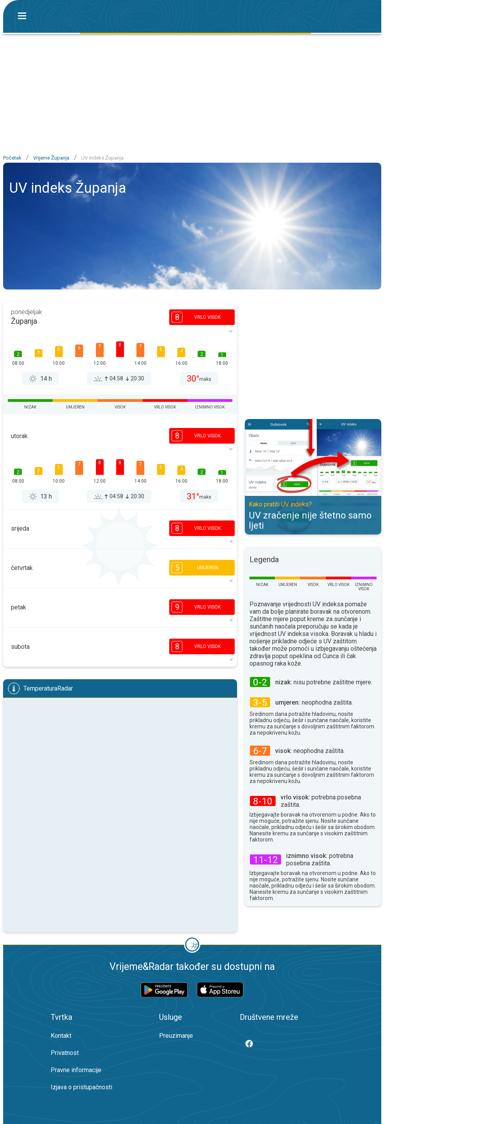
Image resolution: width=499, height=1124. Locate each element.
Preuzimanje (176, 1035)
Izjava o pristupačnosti (81, 1087)
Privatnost (65, 1053)
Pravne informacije (76, 1070)
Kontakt (61, 1035)
